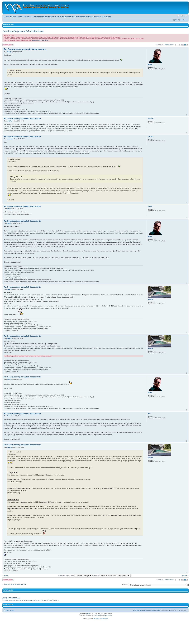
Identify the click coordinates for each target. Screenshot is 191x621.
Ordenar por (104, 575)
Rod (8, 416)
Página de (168, 44)
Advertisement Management (100, 618)
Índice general (17, 16)
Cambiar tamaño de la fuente (185, 16)
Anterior (6, 575)
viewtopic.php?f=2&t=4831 (40, 40)
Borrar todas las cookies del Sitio (150, 610)
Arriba (186, 114)
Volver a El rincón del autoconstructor (15, 584)
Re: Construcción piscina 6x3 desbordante (25, 49)
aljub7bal (9, 121)
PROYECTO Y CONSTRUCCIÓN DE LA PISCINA (39, 16)
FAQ (176, 20)
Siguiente (184, 575)
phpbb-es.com (108, 615)
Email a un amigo (182, 16)
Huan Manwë (97, 615)
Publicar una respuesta (8, 44)
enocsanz (10, 139)
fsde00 (9, 208)
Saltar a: (124, 585)
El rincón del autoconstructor (64, 16)
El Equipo (136, 610)
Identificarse (183, 20)
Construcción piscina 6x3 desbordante (23, 31)
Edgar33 (9, 289)
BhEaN (9, 52)
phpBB (88, 613)
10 (187, 44)
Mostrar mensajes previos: (75, 575)
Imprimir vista (178, 16)
